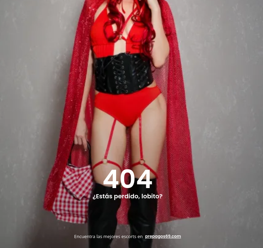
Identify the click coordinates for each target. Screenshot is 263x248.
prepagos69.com (163, 236)
